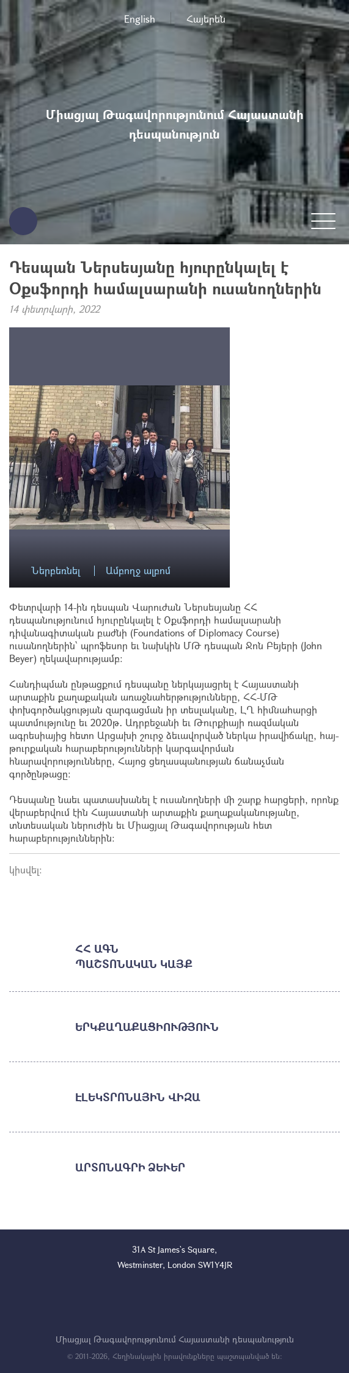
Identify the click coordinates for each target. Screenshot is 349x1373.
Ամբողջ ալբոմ (138, 571)
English (139, 18)
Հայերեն (206, 18)
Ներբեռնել (55, 571)
